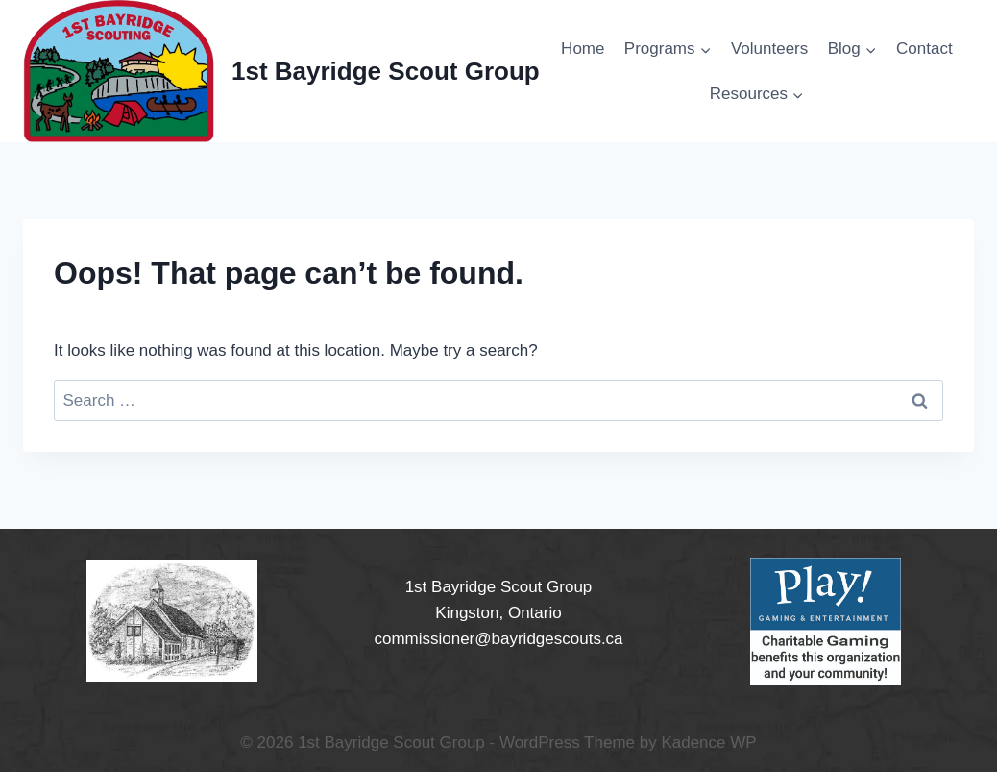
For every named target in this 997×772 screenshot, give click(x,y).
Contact (924, 48)
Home (582, 48)
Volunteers (769, 48)
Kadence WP (708, 743)
